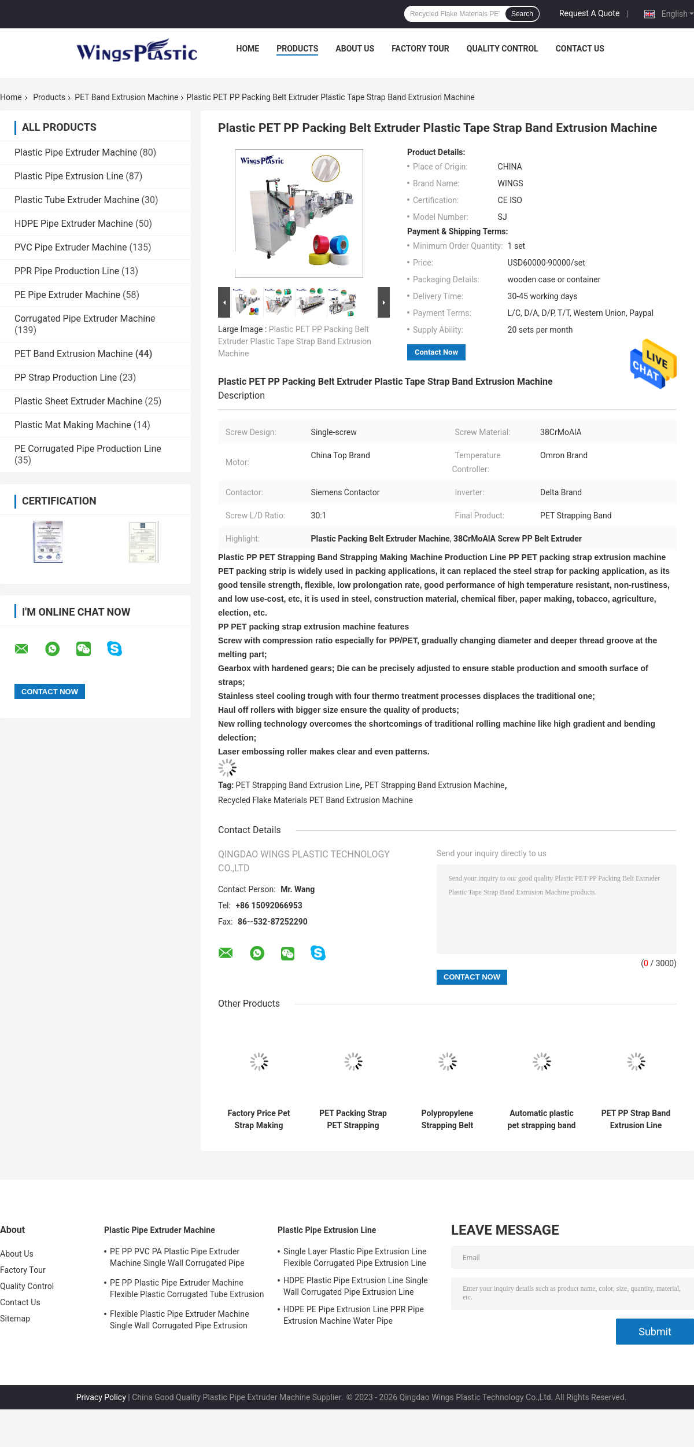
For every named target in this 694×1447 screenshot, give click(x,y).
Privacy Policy (101, 1397)
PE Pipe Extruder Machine (67, 294)
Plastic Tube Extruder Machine (76, 199)
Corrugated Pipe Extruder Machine (85, 318)
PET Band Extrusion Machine (126, 97)
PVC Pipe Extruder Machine (70, 247)
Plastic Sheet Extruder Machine (78, 401)
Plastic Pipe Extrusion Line (68, 176)
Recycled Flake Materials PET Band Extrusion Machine (315, 800)
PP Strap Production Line (65, 377)
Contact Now (436, 352)
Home (248, 48)
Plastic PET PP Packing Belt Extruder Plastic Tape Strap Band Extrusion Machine (294, 341)
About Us (354, 48)
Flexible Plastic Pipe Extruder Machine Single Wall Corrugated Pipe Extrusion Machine (179, 1321)
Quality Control (502, 48)
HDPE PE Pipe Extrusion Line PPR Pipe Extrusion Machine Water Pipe (353, 1315)
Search (522, 14)
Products (297, 48)
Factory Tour (420, 48)
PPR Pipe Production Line (66, 271)
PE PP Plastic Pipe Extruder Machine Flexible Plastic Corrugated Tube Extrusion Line (187, 1290)
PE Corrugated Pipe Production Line (87, 448)
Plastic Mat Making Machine (72, 424)
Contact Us (580, 48)
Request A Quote (589, 13)
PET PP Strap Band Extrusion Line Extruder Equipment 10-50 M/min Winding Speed (636, 1120)
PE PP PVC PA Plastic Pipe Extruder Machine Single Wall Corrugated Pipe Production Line (177, 1259)
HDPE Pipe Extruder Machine (73, 223)
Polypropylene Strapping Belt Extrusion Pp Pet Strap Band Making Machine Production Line (447, 1120)
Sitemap (15, 1318)
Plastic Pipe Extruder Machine (75, 152)
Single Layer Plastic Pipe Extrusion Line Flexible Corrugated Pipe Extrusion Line (355, 1257)
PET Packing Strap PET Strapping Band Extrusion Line (353, 1120)
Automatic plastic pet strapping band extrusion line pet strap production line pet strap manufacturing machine (542, 1120)
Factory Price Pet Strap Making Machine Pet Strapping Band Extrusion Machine (259, 1120)
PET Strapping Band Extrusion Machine (434, 785)
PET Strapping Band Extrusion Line (298, 785)
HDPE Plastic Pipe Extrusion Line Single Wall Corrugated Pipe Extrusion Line (355, 1286)
